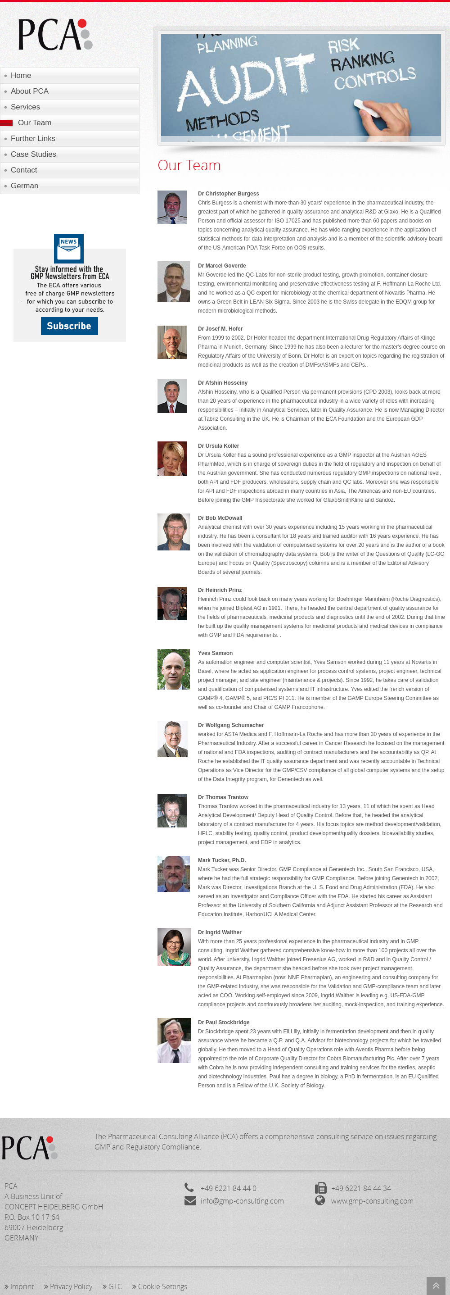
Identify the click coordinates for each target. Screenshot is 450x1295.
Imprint (19, 1286)
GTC (112, 1286)
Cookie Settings (159, 1286)
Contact (24, 170)
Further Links (33, 138)
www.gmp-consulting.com (372, 1201)
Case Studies (33, 154)
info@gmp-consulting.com (242, 1201)
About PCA (30, 91)
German (24, 186)
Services (25, 107)
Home (21, 75)
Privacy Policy (68, 1286)
